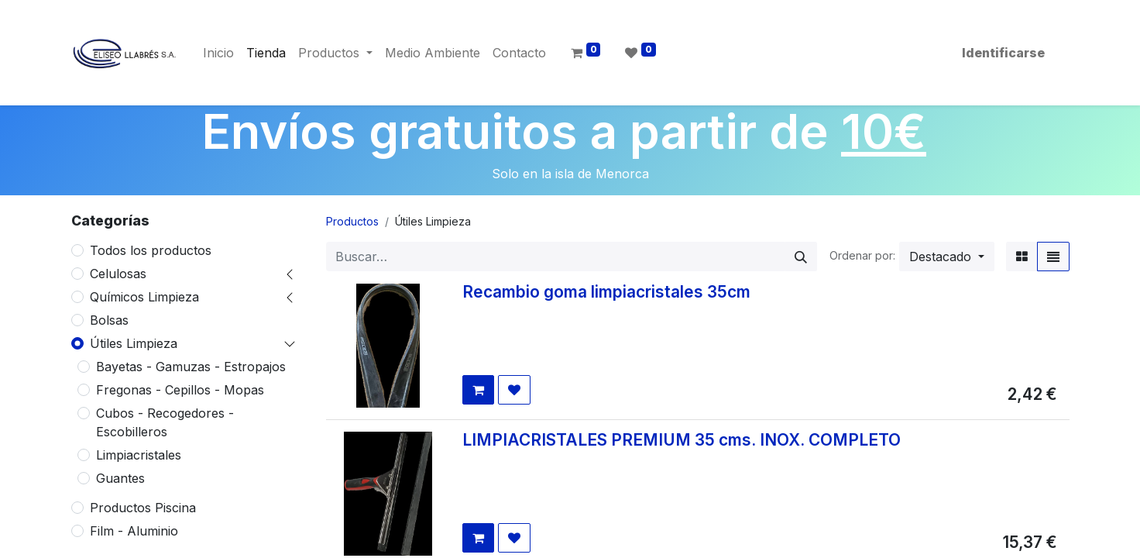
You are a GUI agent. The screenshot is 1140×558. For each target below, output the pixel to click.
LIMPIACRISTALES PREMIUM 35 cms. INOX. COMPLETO (681, 440)
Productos (352, 221)
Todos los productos (150, 250)
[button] (946, 256)
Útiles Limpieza (133, 343)
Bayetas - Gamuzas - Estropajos (191, 366)
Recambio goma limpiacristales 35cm (606, 291)
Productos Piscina (143, 507)
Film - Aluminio (134, 531)
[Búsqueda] (801, 256)
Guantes (120, 478)
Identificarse (1003, 52)
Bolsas (109, 320)
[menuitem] (218, 52)
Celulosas (118, 273)
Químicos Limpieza (144, 297)
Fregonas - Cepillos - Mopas (180, 390)
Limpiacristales (138, 455)
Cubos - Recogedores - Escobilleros (165, 422)
